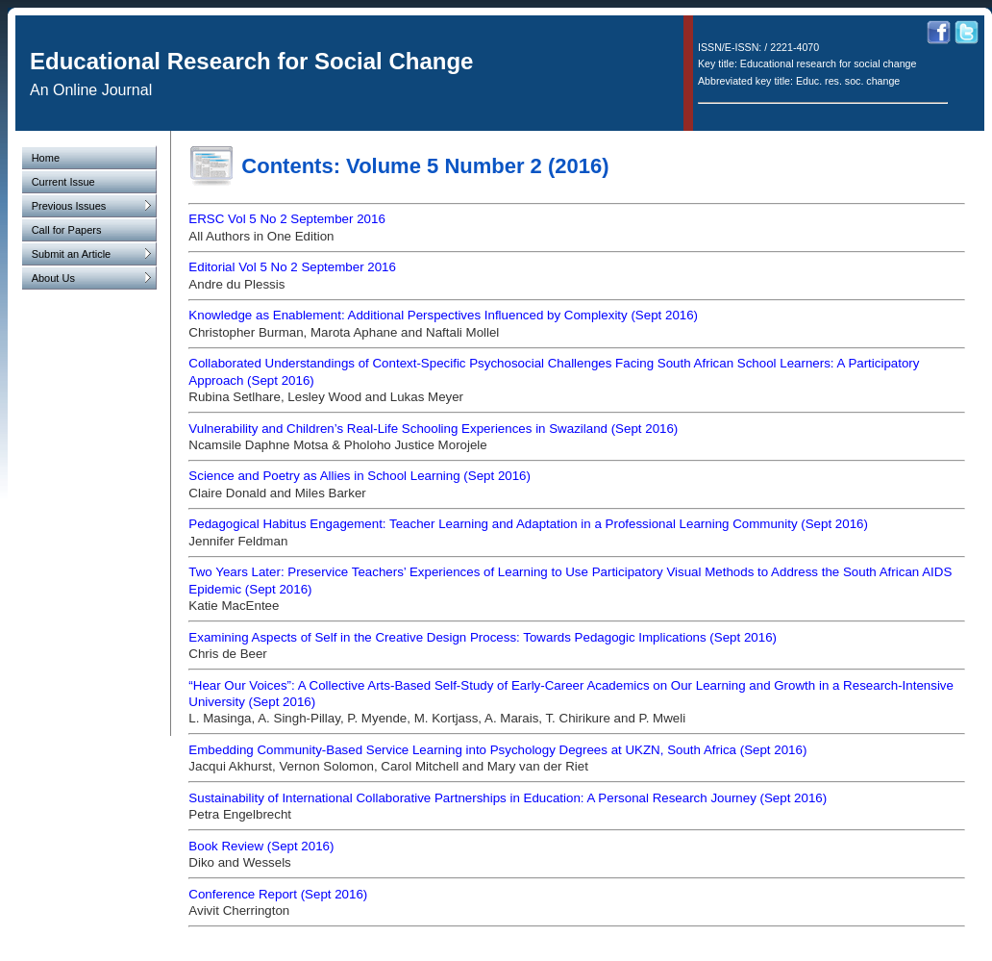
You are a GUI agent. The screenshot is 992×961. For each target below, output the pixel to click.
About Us (91, 278)
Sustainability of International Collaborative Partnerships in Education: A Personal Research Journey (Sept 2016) (507, 798)
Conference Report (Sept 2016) (277, 894)
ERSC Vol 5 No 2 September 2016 (286, 219)
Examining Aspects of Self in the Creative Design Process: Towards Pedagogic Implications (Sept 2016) (482, 637)
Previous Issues (91, 206)
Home (46, 158)
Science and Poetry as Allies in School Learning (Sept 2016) (359, 475)
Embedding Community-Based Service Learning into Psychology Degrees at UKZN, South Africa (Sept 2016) (497, 750)
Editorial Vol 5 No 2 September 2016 (292, 267)
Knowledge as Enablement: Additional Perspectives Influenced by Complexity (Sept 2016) (443, 315)
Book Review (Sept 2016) (261, 846)
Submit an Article (91, 254)
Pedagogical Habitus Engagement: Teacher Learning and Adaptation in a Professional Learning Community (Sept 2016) (528, 524)
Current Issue (63, 182)
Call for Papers (67, 230)
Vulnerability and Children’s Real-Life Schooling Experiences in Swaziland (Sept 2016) (433, 428)
